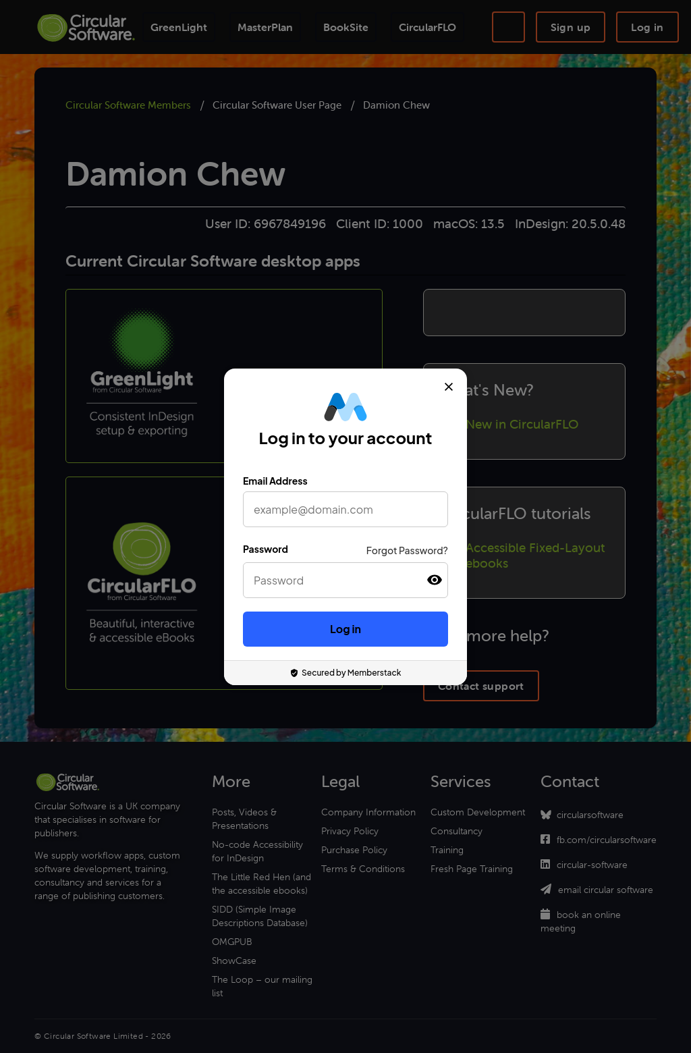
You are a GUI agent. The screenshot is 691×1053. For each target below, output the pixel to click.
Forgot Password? (407, 550)
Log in (345, 629)
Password (265, 549)
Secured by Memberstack (346, 673)
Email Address (275, 481)
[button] (434, 580)
